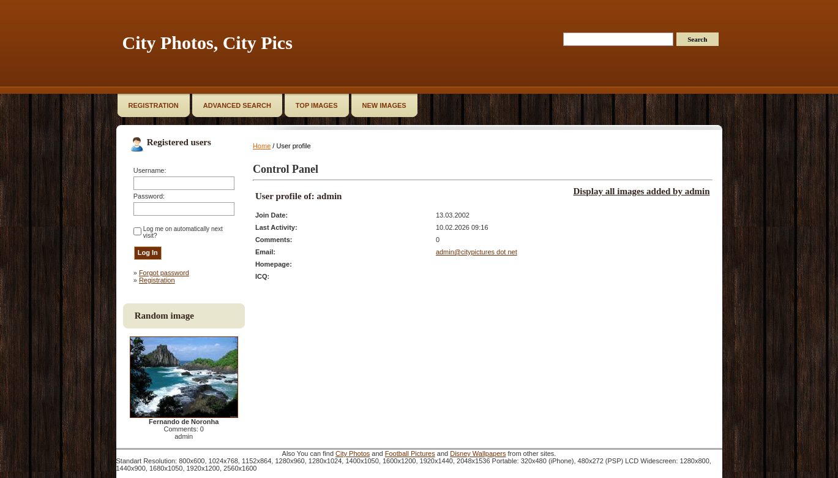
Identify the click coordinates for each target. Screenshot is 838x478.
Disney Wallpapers (478, 453)
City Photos (352, 453)
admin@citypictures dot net (476, 252)
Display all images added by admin (642, 191)
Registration (157, 280)
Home (262, 146)
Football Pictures (410, 453)
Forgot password (164, 272)
